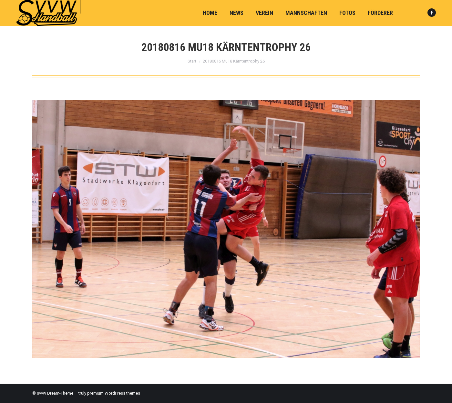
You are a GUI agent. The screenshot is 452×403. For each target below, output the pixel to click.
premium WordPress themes (113, 393)
